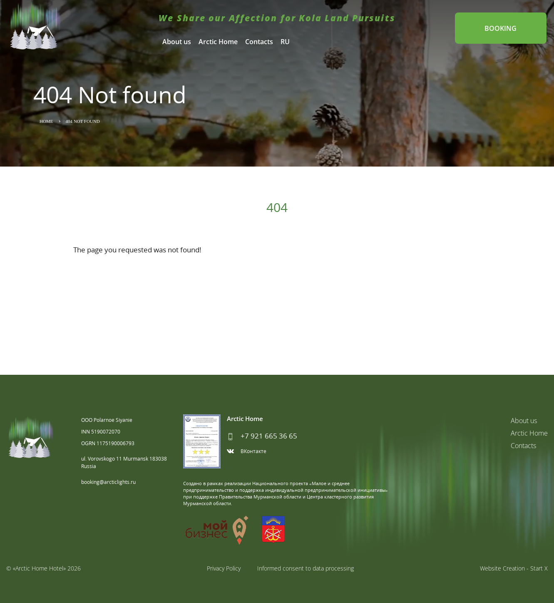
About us (176, 41)
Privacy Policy (224, 568)
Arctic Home (218, 41)
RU (285, 41)
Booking (500, 28)
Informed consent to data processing (305, 568)
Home (46, 121)
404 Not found (82, 121)
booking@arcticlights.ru (108, 482)
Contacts (259, 41)
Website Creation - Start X (514, 568)
